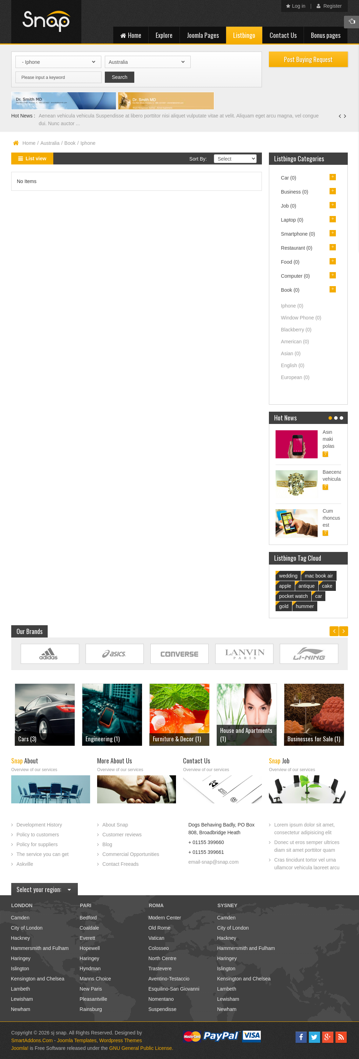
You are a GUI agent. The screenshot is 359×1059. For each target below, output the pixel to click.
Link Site (50, 654)
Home (28, 143)
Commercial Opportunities (130, 854)
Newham (20, 1009)
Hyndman (90, 968)
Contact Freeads (120, 864)
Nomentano (161, 999)
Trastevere (159, 968)
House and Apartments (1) (246, 734)
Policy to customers (37, 834)
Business (294, 192)
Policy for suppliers (37, 844)
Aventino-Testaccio (168, 979)
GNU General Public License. (141, 1048)
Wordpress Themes (120, 1040)
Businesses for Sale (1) (313, 738)
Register (329, 6)
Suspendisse (162, 1009)
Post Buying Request (308, 59)
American (295, 341)
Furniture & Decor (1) (177, 738)
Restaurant (296, 248)
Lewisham (22, 999)
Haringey (21, 958)
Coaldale (89, 928)
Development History (39, 825)
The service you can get (42, 854)
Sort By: (198, 159)
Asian (290, 353)
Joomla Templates (77, 1040)
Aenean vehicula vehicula (67, 116)
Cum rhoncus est (331, 518)
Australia (49, 143)
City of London (26, 928)
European (295, 377)
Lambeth (20, 989)
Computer (295, 276)
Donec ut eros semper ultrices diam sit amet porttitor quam (306, 846)
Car (288, 178)
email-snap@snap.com (213, 862)
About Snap (115, 825)
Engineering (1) (103, 738)
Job (288, 206)
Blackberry (296, 329)
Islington (20, 968)
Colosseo (158, 948)
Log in (295, 6)
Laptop (292, 220)
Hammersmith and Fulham (40, 948)
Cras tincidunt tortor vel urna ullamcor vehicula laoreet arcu (306, 863)
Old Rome (159, 928)
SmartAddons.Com (32, 1040)
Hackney (20, 938)
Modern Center (164, 917)
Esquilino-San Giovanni (173, 989)
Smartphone (298, 234)
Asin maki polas (328, 439)
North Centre (162, 958)
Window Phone (301, 318)
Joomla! (19, 1048)
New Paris (91, 989)
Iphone (292, 306)
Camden (20, 917)
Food (290, 262)
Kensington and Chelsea (38, 979)
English (292, 365)
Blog (107, 844)
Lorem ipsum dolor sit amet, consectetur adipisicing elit (304, 828)
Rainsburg (91, 1009)
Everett (87, 938)
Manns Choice (95, 979)
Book (70, 143)
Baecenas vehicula (332, 475)
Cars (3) (27, 738)
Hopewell (90, 948)
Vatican (156, 938)
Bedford (88, 917)
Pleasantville (93, 999)
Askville (24, 864)
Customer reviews (122, 834)
